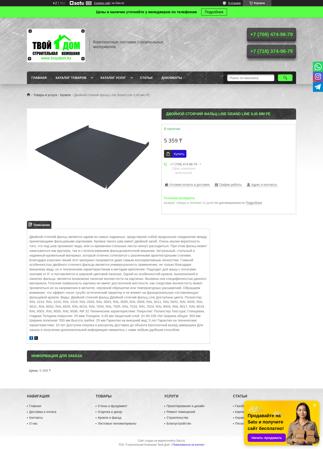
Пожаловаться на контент (188, 444)
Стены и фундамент (112, 406)
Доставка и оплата (42, 412)
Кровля (65, 95)
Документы (172, 78)
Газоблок (241, 406)
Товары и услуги (45, 95)
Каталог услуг (113, 78)
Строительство (177, 417)
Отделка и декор (110, 412)
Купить (179, 154)
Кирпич (240, 412)
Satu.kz (180, 440)
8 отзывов (234, 3)
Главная (39, 78)
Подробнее (214, 12)
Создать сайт (102, 3)
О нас (33, 423)
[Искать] (285, 77)
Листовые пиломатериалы (117, 423)
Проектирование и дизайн (185, 406)
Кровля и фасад (109, 417)
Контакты (36, 417)
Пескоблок (243, 423)
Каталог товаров (71, 78)
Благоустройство (178, 423)
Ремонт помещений (180, 412)
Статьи (146, 78)
